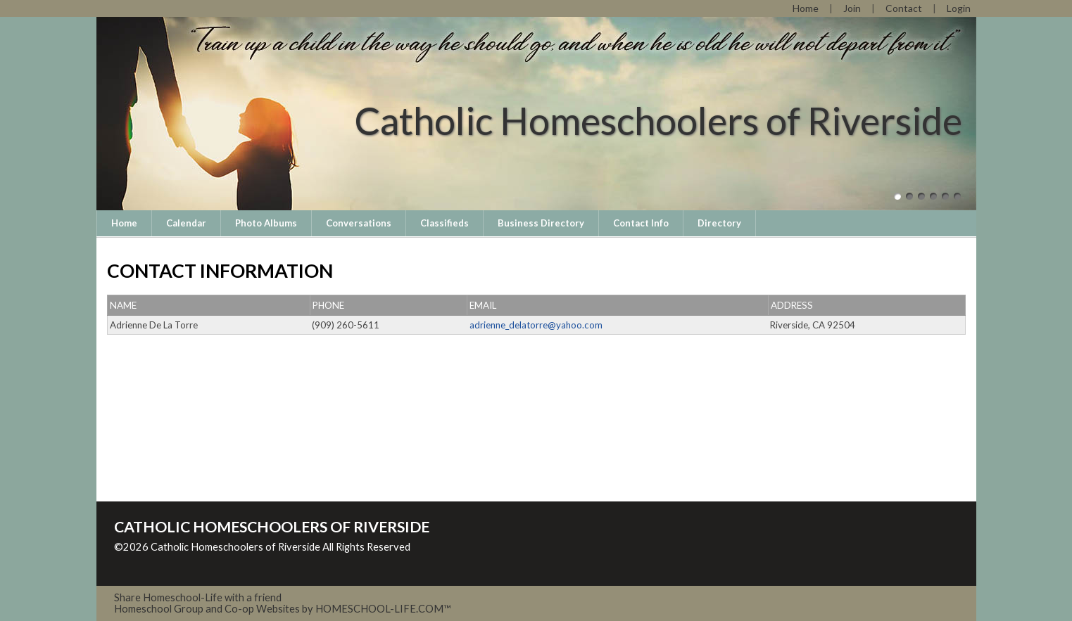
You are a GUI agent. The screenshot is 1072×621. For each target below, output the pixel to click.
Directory (719, 223)
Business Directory (541, 223)
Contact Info (641, 223)
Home (124, 223)
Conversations (358, 223)
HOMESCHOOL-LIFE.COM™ (383, 609)
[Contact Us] (903, 8)
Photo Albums (266, 223)
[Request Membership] (852, 8)
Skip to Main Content (173, 558)
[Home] (806, 8)
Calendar (186, 223)
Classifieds (444, 223)
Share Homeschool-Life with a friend (198, 597)
